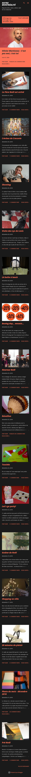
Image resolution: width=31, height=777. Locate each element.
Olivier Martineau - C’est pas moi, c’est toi (14, 52)
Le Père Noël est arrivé (13, 92)
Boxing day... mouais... (13, 323)
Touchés (6, 464)
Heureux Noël (8, 369)
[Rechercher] (24, 3)
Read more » (6, 64)
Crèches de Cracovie (11, 138)
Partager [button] (5, 61)
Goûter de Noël (9, 552)
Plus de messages (23, 766)
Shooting (6, 184)
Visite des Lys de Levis (12, 231)
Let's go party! (9, 506)
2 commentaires (14, 341)
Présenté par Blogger (15, 772)
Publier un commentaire (17, 61)
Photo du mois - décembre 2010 (14, 692)
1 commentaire (14, 202)
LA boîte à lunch (10, 277)
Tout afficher (23, 18)
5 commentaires (14, 295)
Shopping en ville (10, 599)
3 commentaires (14, 109)
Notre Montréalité (9, 4)
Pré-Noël (6, 742)
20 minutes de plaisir (12, 645)
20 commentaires (14, 711)
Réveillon (6, 416)
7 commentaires (14, 156)
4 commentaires (14, 524)
